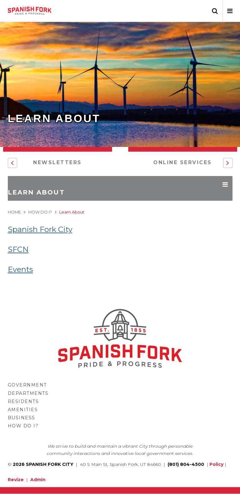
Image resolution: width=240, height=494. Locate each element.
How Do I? (40, 211)
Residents (23, 401)
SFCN (18, 249)
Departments (28, 393)
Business (21, 418)
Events (20, 269)
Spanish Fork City (40, 229)
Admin (38, 479)
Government (27, 385)
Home (14, 211)
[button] (230, 11)
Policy (216, 464)
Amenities (23, 409)
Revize (16, 479)
